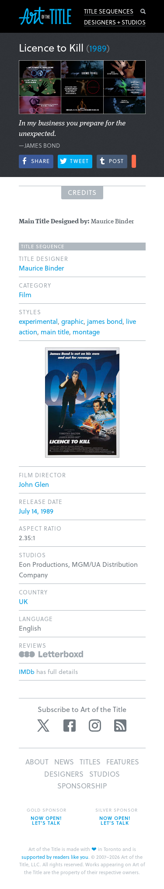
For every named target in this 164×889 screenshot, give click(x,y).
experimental (38, 321)
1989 (98, 48)
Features (122, 762)
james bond (104, 321)
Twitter (44, 726)
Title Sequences (108, 11)
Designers (64, 774)
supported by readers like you (54, 857)
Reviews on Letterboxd (51, 654)
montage (86, 332)
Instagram (95, 726)
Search (143, 11)
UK (23, 601)
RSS (120, 726)
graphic (72, 321)
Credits (82, 192)
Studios (104, 774)
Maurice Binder (41, 268)
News (64, 762)
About (37, 762)
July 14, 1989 (36, 511)
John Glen (34, 484)
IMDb (27, 671)
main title (55, 332)
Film (25, 294)
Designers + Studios (115, 22)
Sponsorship (82, 786)
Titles (90, 762)
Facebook (70, 726)
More (134, 161)
